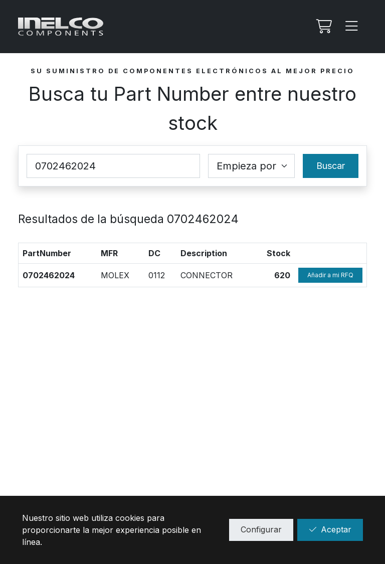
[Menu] (352, 26)
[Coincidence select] (251, 166)
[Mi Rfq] (323, 26)
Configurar (261, 529)
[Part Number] (113, 166)
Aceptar (330, 529)
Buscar (330, 165)
